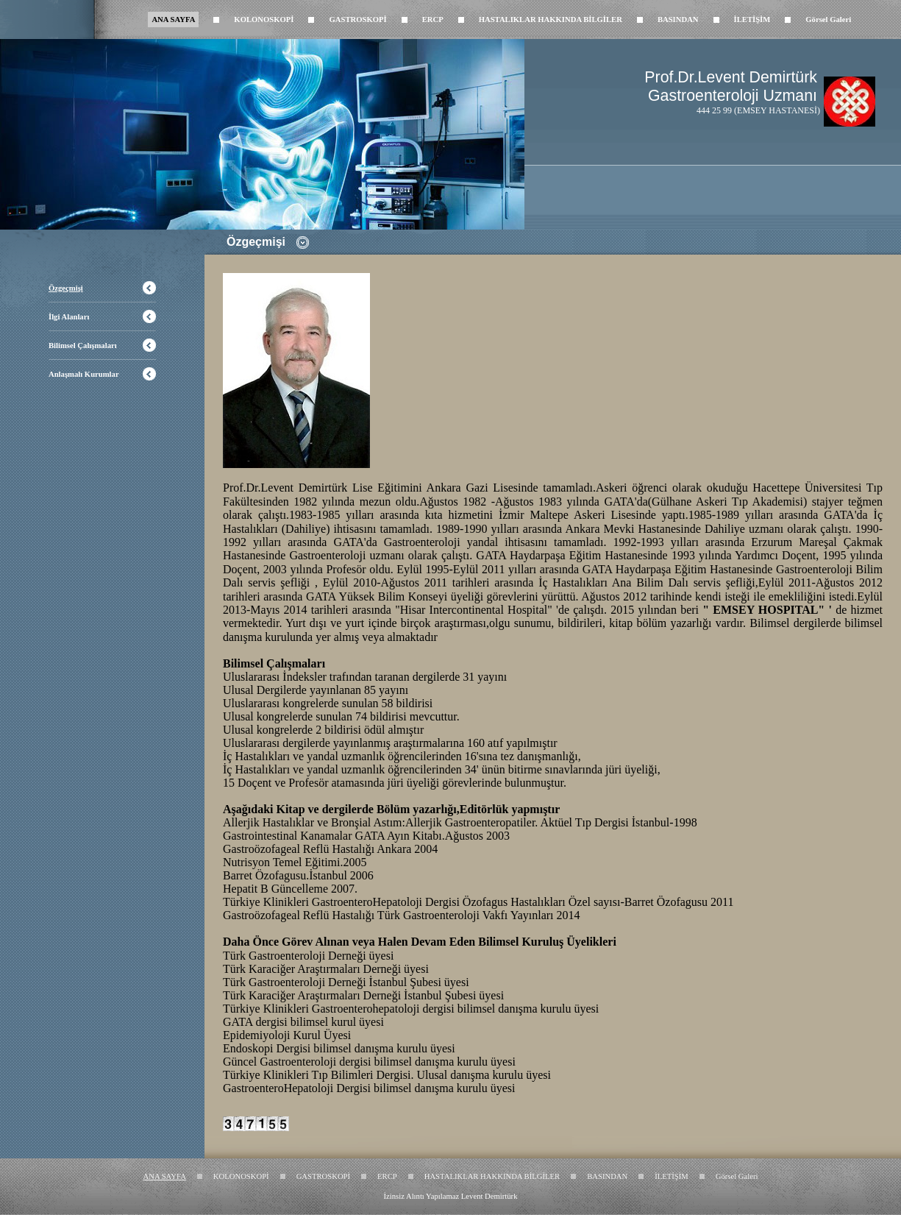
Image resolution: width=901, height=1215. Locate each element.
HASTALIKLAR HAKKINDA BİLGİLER (550, 19)
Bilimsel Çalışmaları (83, 345)
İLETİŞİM (752, 19)
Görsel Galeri (828, 19)
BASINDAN (678, 19)
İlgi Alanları (69, 317)
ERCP (433, 19)
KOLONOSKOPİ (263, 19)
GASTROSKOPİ (357, 19)
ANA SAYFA (173, 19)
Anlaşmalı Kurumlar (84, 374)
